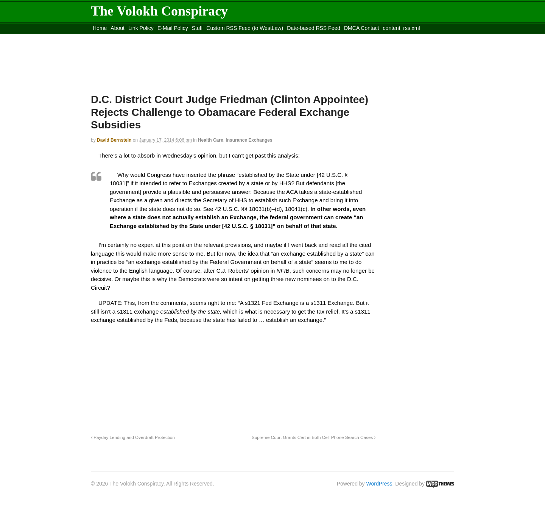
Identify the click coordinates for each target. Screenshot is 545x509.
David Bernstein (114, 140)
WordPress (379, 484)
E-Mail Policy (172, 28)
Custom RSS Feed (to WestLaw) (244, 28)
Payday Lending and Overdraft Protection (133, 437)
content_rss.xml (401, 28)
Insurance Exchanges (249, 140)
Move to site (200, 37)
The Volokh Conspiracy (159, 11)
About (118, 28)
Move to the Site (133, 37)
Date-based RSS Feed (313, 28)
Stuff (197, 28)
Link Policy (141, 28)
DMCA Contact (361, 28)
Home (100, 28)
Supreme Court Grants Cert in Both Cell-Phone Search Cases (314, 437)
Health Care (210, 140)
